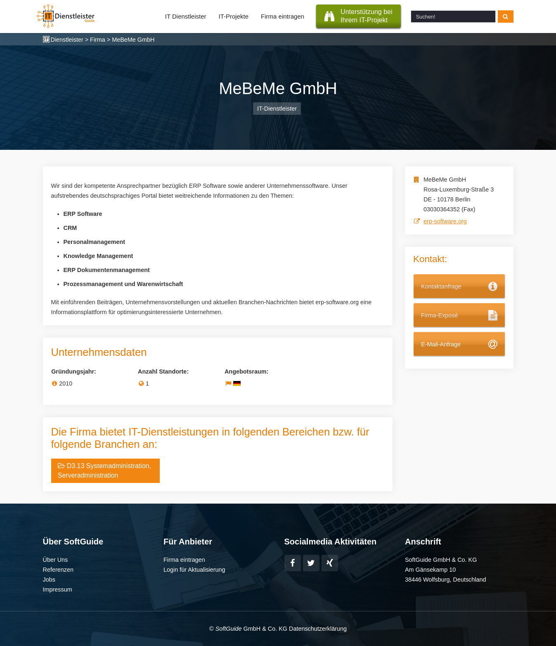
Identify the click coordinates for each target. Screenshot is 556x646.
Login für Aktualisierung (194, 569)
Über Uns (55, 559)
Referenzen (58, 569)
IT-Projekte (234, 16)
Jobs (49, 579)
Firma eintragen (282, 16)
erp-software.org (445, 221)
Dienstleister (67, 39)
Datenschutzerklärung (318, 628)
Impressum (57, 589)
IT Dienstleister (185, 16)
